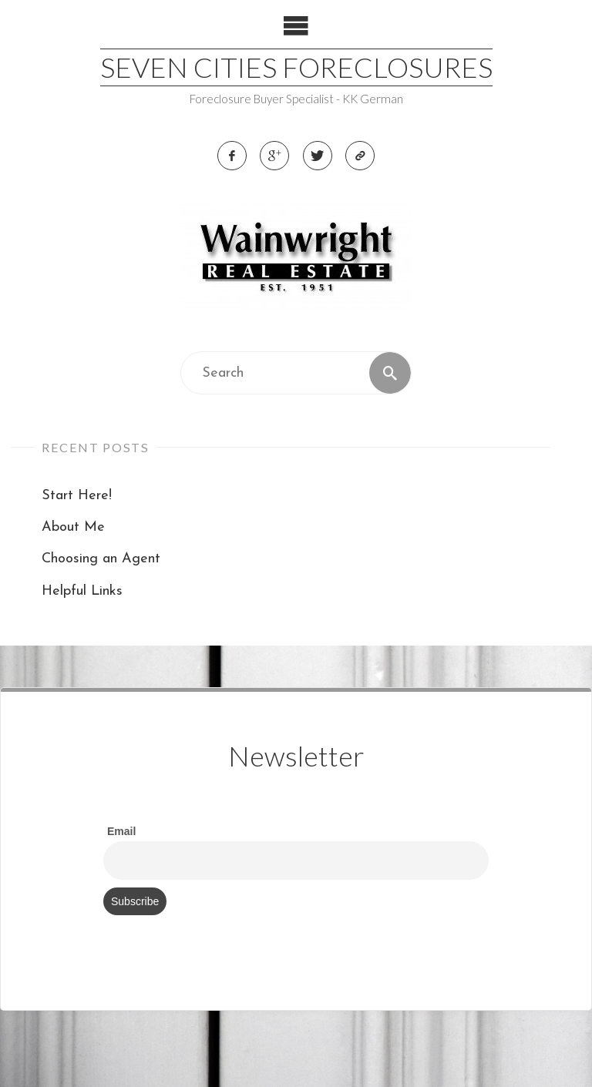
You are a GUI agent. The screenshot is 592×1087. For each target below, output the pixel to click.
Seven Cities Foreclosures (296, 67)
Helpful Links (82, 591)
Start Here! (77, 495)
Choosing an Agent (101, 559)
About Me (73, 527)
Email (121, 831)
